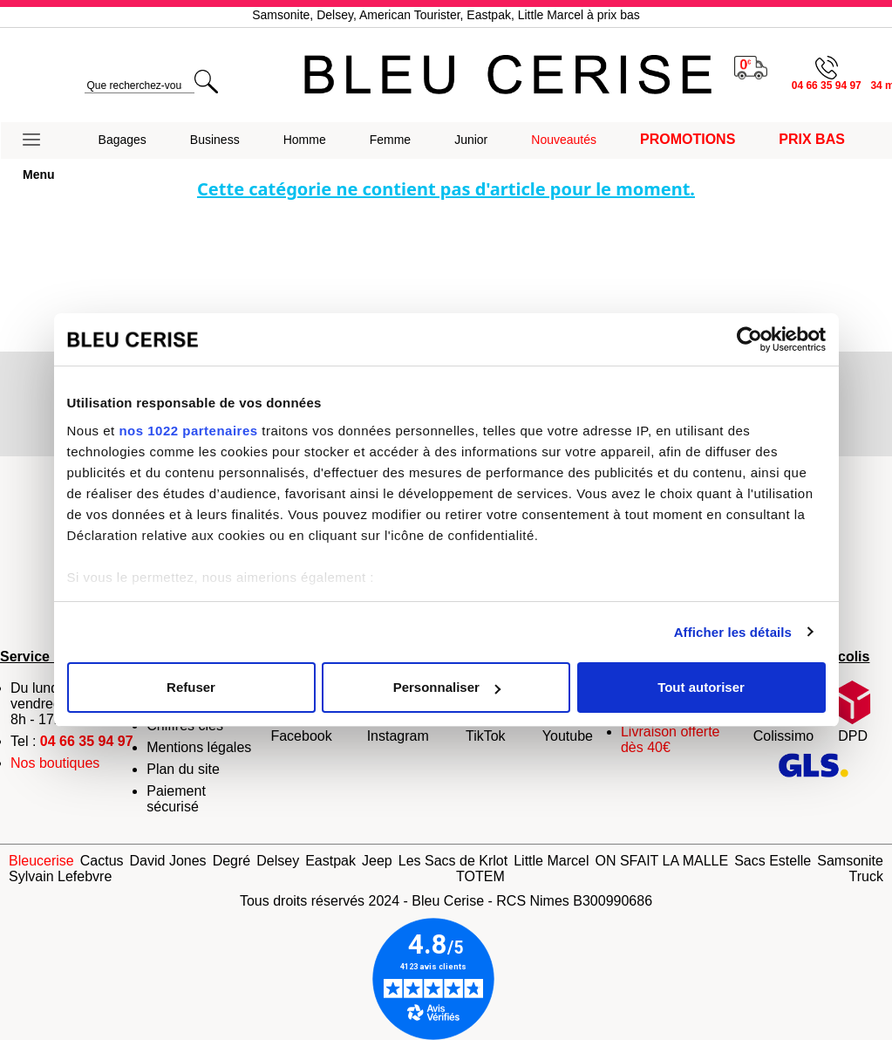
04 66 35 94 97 (86, 741)
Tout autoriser (701, 687)
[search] (139, 86)
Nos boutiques (54, 763)
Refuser (191, 687)
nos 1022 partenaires (188, 430)
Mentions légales (198, 747)
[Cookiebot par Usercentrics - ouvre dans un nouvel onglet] (749, 339)
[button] (39, 140)
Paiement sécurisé (176, 798)
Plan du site (183, 769)
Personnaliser (446, 687)
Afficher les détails (733, 632)
